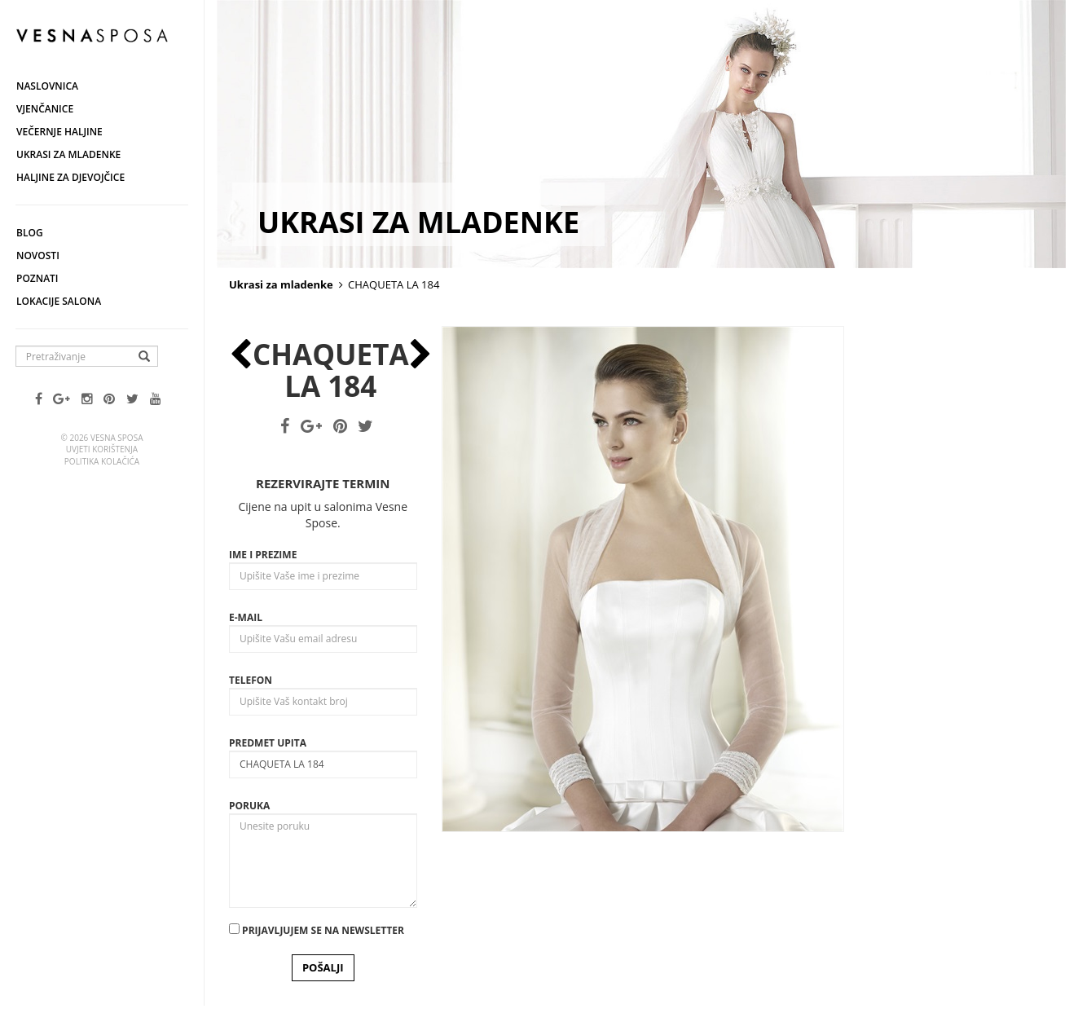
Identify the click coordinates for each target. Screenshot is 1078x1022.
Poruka (249, 806)
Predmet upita (267, 743)
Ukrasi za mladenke (68, 154)
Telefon (250, 680)
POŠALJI (323, 967)
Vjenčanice (44, 109)
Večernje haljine (59, 132)
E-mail (245, 617)
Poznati (37, 278)
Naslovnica (47, 86)
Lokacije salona (58, 301)
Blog (29, 233)
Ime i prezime (263, 555)
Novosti (37, 255)
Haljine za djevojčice (70, 177)
